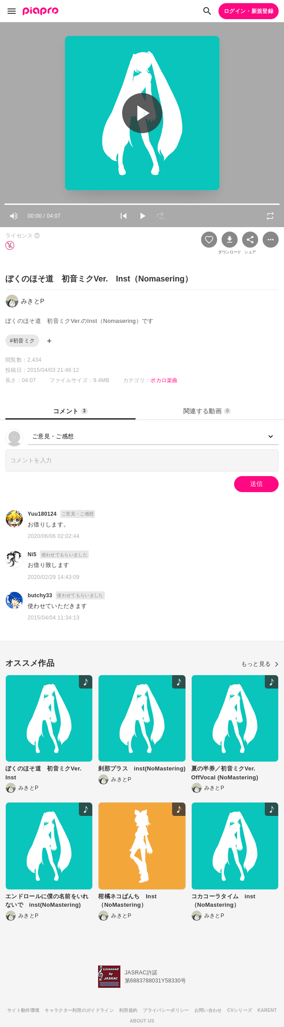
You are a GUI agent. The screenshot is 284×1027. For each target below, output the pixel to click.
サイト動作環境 (23, 1010)
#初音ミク (22, 341)
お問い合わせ (208, 1010)
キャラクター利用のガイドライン (79, 1010)
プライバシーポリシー (166, 1010)
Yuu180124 (42, 514)
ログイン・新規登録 (248, 11)
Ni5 (32, 554)
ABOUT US (142, 1021)
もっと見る (260, 663)
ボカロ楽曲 (164, 380)
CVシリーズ (239, 1010)
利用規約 (128, 1010)
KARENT (267, 1010)
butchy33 (40, 595)
